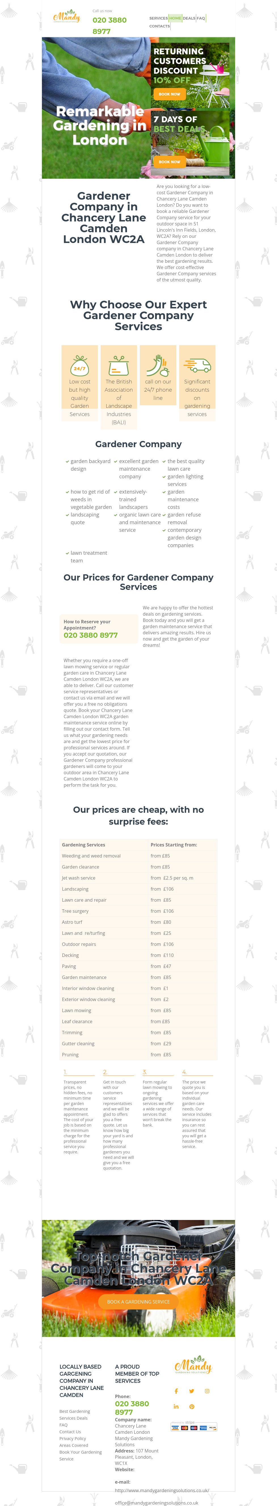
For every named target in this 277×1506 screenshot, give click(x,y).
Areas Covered (74, 1445)
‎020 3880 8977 (110, 26)
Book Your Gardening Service (81, 1455)
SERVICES (158, 18)
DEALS (187, 18)
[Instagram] (207, 1391)
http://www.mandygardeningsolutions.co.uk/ (162, 1490)
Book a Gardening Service (138, 1302)
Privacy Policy (73, 1438)
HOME (174, 18)
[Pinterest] (191, 1407)
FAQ (198, 18)
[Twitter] (191, 1391)
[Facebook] (176, 1391)
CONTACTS (159, 25)
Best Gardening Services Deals (75, 1414)
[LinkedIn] (176, 1407)
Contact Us (70, 1431)
